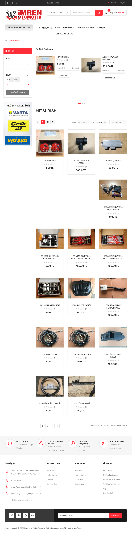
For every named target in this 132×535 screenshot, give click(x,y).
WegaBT (63, 528)
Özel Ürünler (80, 484)
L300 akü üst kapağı (81, 305)
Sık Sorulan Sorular (110, 475)
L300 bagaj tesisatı (81, 354)
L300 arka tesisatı (49, 354)
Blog (104, 489)
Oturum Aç (114, 3)
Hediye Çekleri (80, 475)
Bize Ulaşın (51, 470)
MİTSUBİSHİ (15, 41)
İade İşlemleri (52, 475)
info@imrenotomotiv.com (21, 500)
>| (57, 426)
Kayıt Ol (123, 3)
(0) (54, 164)
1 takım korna (50, 161)
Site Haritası (52, 484)
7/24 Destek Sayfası (111, 484)
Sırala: (74, 122)
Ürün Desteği (108, 493)
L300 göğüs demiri (81, 403)
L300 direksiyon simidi (49, 403)
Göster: (99, 122)
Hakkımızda (107, 470)
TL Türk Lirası (53, 3)
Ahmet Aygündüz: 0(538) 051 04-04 (26, 494)
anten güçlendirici (113, 161)
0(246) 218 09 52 (18, 480)
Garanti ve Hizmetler (111, 479)
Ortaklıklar (79, 479)
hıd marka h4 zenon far (49, 305)
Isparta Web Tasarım (76, 528)
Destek (50, 479)
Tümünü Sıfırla (17, 92)
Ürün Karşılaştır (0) (119, 122)
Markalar (78, 470)
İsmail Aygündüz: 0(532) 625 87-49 (26, 487)
